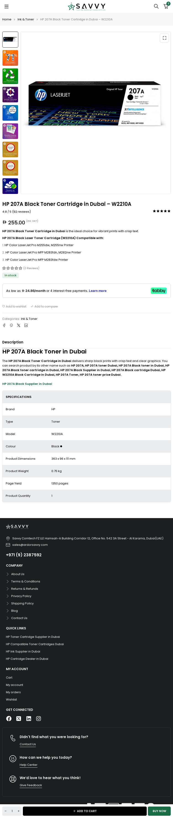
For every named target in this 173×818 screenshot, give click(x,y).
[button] (164, 38)
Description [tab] (12, 342)
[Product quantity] (12, 811)
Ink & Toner (26, 19)
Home (6, 19)
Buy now (159, 811)
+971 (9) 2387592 (24, 555)
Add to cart (87, 811)
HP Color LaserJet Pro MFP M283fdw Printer (36, 260)
